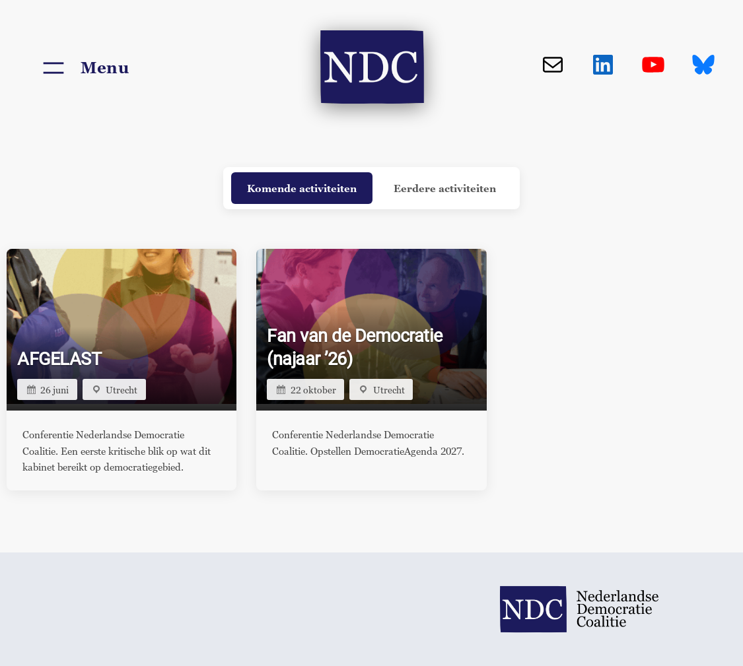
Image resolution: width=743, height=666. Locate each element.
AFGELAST (59, 359)
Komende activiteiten (302, 188)
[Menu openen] (83, 68)
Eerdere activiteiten (445, 188)
